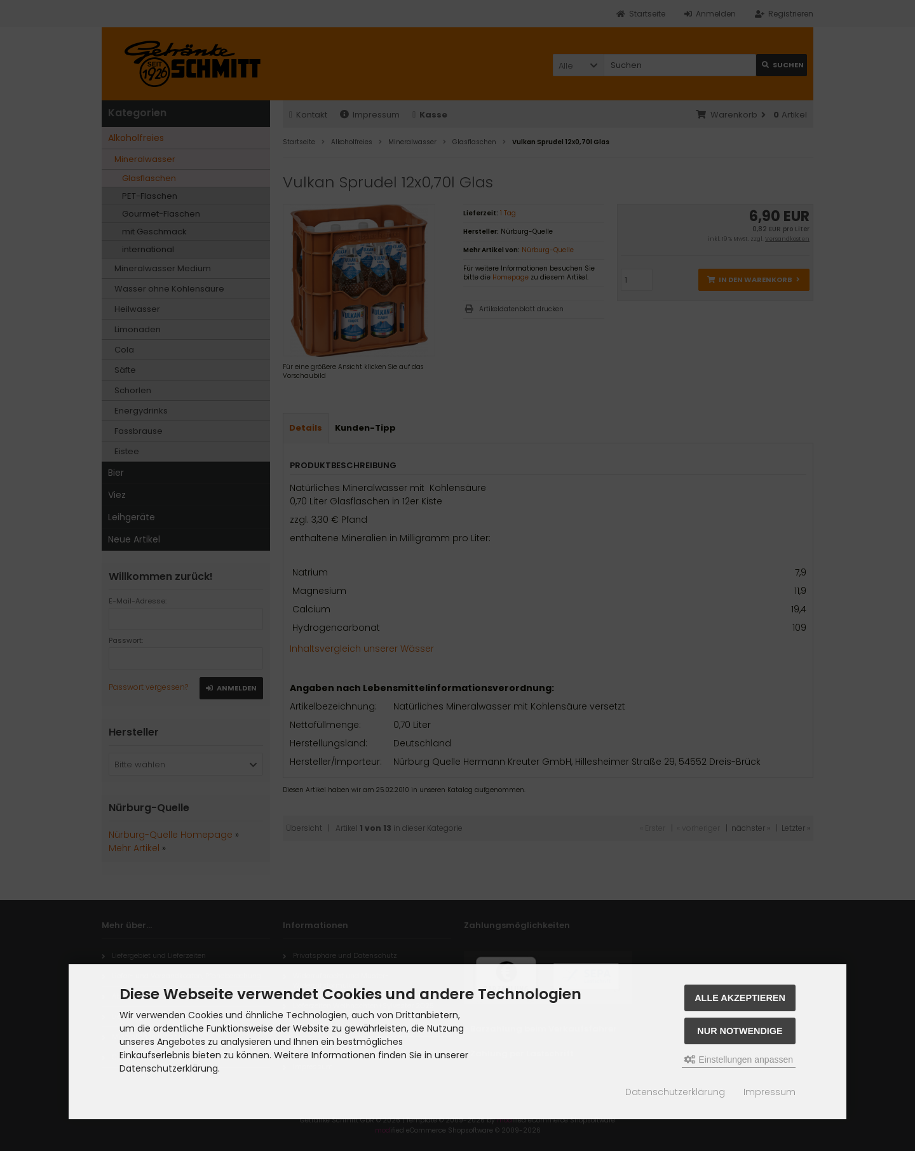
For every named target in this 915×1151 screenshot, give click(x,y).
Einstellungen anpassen (738, 1059)
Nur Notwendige (739, 1031)
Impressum (769, 1092)
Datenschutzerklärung (675, 1092)
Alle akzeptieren (740, 998)
